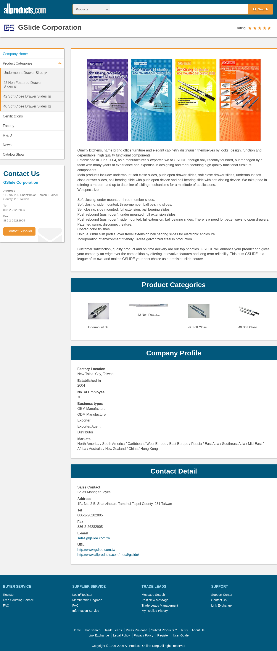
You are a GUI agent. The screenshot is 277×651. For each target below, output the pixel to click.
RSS (184, 630)
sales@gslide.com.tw (93, 538)
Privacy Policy (143, 635)
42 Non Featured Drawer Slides (22, 84)
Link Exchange (221, 605)
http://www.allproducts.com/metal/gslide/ (108, 555)
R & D (7, 135)
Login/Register (82, 594)
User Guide (181, 635)
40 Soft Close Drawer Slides (27, 106)
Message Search (153, 594)
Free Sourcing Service (18, 600)
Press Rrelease (136, 630)
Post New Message (155, 600)
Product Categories (33, 63)
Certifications (13, 116)
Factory (8, 126)
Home (76, 630)
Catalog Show (13, 154)
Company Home (15, 54)
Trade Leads (113, 630)
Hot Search (92, 630)
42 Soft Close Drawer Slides (27, 96)
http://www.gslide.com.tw (96, 550)
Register (9, 594)
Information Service (85, 610)
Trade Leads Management (160, 605)
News (7, 145)
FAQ (6, 605)
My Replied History (155, 610)
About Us (198, 630)
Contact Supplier (19, 231)
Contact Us (219, 600)
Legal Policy (121, 635)
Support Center (221, 594)
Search (260, 9)
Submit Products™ (164, 630)
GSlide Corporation (49, 27)
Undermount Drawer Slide (25, 73)
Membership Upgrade (87, 600)
